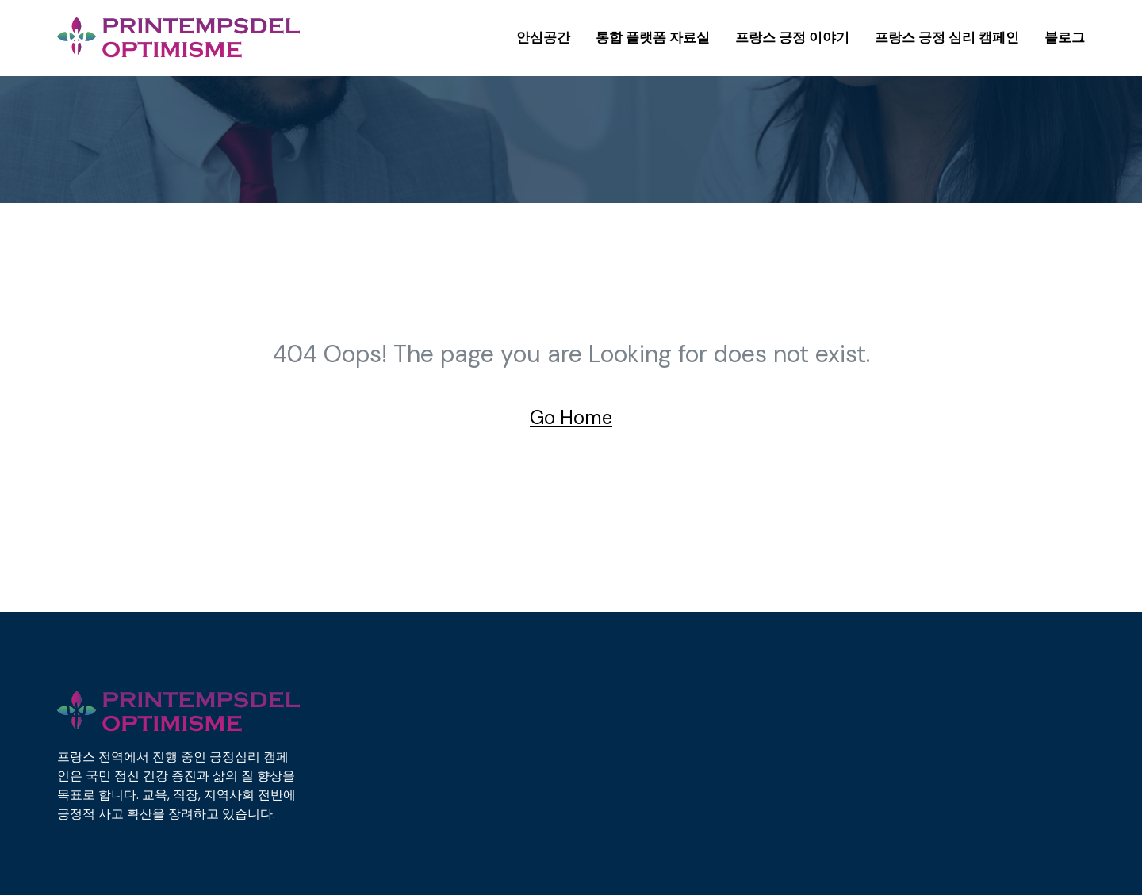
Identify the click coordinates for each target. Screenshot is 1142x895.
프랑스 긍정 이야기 (792, 37)
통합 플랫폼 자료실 (653, 37)
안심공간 (543, 37)
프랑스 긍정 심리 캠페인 (947, 37)
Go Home (571, 417)
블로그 (1064, 37)
